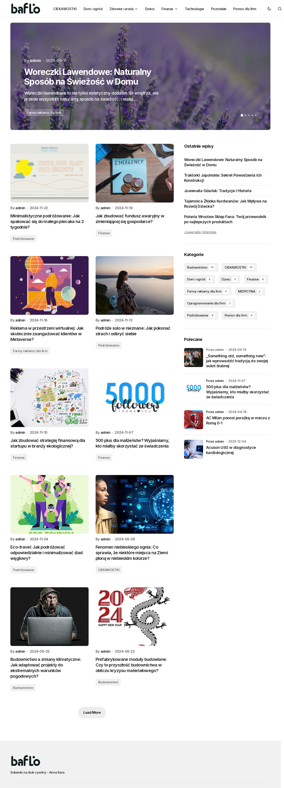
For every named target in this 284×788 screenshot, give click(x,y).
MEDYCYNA (250, 291)
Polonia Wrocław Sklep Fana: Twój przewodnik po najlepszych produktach (225, 219)
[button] (269, 8)
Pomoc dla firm (239, 315)
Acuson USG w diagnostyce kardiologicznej (231, 450)
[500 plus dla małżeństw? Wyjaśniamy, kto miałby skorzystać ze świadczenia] (193, 388)
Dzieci (229, 279)
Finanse (104, 233)
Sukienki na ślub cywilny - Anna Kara (37, 772)
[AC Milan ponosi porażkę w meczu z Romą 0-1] (193, 419)
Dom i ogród (199, 279)
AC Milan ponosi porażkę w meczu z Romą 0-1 (238, 420)
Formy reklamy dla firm (44, 113)
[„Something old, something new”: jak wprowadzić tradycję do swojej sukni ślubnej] (193, 357)
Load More (92, 712)
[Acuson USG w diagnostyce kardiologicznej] (193, 449)
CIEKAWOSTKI (109, 570)
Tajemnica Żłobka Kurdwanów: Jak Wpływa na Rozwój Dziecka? (225, 203)
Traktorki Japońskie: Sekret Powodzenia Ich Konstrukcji (223, 177)
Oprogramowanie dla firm (209, 303)
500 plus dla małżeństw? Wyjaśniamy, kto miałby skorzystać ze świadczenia (237, 392)
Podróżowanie (23, 239)
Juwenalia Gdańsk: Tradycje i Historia (217, 190)
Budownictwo (23, 688)
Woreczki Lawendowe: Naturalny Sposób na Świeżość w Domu (223, 162)
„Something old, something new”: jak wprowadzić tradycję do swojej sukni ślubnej (237, 361)
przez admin (215, 381)
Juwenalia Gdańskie (200, 232)
